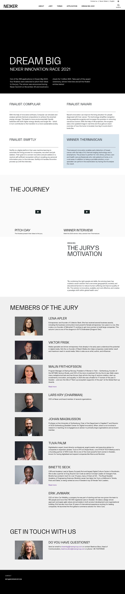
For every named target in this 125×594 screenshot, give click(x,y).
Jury (50, 6)
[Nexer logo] (11, 6)
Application (72, 6)
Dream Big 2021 (88, 6)
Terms (59, 6)
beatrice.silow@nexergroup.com (73, 549)
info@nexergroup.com (13, 579)
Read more (53, 387)
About (41, 6)
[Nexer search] (118, 5)
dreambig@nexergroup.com (71, 547)
